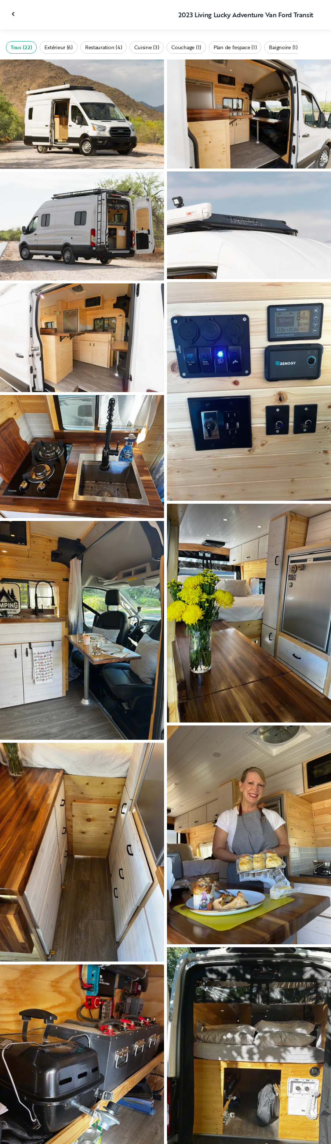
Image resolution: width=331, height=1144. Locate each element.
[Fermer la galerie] (14, 14)
